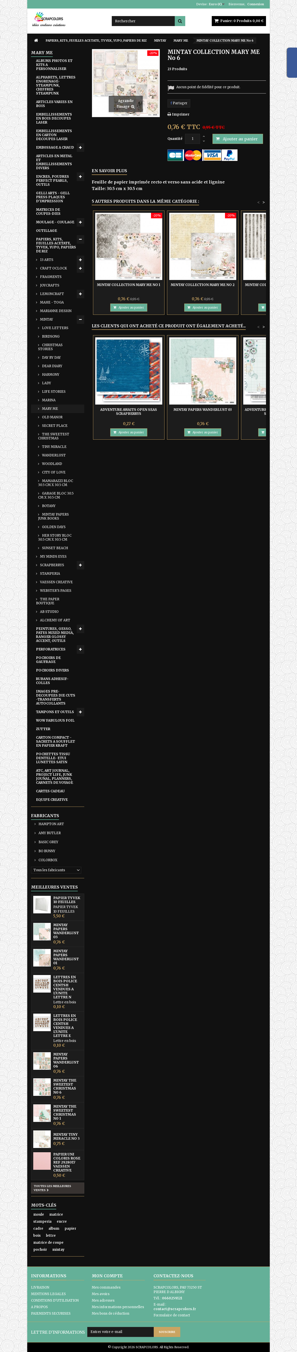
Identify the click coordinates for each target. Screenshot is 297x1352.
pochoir (40, 1249)
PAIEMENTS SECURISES (50, 1313)
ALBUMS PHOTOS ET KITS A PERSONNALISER (54, 65)
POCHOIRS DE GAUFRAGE (48, 660)
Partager (179, 103)
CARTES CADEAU (50, 791)
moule (38, 1214)
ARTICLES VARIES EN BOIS (54, 104)
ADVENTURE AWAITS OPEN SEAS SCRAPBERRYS (128, 412)
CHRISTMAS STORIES (50, 347)
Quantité (175, 139)
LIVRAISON (40, 1287)
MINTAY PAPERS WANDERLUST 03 (66, 931)
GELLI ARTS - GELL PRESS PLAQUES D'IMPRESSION (53, 197)
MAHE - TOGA (51, 302)
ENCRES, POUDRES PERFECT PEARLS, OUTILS (52, 180)
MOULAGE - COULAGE (55, 222)
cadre (38, 1228)
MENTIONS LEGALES (48, 1294)
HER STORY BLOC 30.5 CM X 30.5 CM (55, 537)
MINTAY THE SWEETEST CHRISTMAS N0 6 (64, 1086)
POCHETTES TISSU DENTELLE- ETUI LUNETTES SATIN (53, 758)
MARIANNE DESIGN (55, 311)
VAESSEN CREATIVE (56, 582)
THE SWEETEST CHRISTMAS (53, 436)
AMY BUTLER (49, 833)
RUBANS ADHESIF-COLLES (52, 681)
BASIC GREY (48, 842)
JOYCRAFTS (49, 285)
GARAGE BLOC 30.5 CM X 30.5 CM (56, 495)
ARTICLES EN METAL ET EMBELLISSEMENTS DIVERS (54, 162)
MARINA (48, 400)
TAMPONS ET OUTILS (55, 712)
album (53, 1228)
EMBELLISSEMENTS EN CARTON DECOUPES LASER (54, 135)
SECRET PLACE (54, 426)
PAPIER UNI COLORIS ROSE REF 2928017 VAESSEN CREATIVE (66, 1162)
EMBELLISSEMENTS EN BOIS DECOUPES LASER (54, 118)
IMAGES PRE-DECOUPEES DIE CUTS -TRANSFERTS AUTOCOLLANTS (55, 697)
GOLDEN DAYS (53, 527)
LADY (46, 383)
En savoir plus (109, 170)
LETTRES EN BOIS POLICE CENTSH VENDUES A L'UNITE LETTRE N (65, 987)
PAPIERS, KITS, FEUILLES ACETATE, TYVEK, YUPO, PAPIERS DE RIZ (56, 245)
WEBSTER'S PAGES (55, 591)
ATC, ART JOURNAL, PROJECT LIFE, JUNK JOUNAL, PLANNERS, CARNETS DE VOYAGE (54, 776)
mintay (58, 1249)
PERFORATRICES (51, 649)
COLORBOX (47, 860)
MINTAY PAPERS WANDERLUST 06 (66, 1060)
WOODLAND (51, 464)
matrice (56, 1214)
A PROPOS (39, 1307)
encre (62, 1221)
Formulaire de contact (172, 1315)
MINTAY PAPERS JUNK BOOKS (53, 516)
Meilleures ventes (54, 887)
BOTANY (48, 506)
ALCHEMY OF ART (54, 620)
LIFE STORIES (53, 392)
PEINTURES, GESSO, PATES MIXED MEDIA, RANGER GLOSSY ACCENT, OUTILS (55, 635)
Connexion (255, 4)
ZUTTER (43, 729)
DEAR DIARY (51, 366)
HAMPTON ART (51, 824)
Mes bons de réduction (110, 1313)
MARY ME (49, 409)
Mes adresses (103, 1300)
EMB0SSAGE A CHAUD (55, 147)
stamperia (42, 1221)
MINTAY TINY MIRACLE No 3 (66, 1136)
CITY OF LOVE (53, 472)
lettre (51, 1235)
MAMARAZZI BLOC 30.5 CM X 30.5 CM (55, 483)
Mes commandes (106, 1287)
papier (70, 1228)
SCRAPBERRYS (51, 565)
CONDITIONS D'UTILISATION (55, 1300)
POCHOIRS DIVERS (52, 670)
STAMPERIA (49, 573)
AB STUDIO (48, 612)
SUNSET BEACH (54, 548)
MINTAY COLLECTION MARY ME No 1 (128, 285)
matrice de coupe (48, 1242)
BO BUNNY (46, 851)
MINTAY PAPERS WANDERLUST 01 (66, 957)
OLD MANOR (51, 417)
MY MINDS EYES (52, 556)
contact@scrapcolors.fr (175, 1309)
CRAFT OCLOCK (53, 268)
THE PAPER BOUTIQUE (47, 601)
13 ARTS (46, 260)
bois (37, 1235)
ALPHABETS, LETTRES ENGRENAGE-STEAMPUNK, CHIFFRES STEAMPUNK (56, 85)
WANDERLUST (53, 455)
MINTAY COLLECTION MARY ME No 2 (202, 285)
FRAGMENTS (50, 277)
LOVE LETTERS (54, 328)
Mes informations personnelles (118, 1307)
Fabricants (45, 815)
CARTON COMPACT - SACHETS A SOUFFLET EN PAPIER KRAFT (55, 741)
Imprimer (181, 114)
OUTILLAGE (46, 231)
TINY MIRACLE (53, 447)
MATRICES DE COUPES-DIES (48, 212)
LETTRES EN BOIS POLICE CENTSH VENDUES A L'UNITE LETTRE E (65, 1025)
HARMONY (50, 374)
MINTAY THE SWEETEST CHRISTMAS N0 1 (64, 1112)
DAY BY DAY (51, 357)
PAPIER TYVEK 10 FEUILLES (66, 900)
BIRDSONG (50, 336)
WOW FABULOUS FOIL (55, 720)
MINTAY (46, 319)
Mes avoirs (101, 1294)
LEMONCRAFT (51, 294)
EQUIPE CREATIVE (52, 800)
